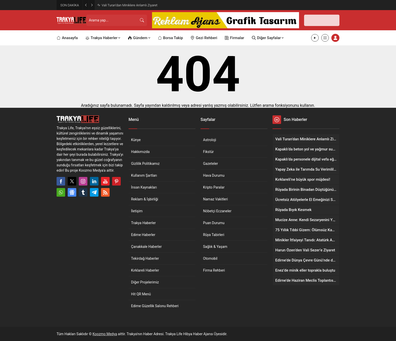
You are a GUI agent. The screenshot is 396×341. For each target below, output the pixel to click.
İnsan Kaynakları (144, 187)
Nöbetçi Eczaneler (217, 211)
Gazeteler (210, 164)
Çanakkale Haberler (146, 247)
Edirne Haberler (143, 235)
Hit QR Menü (141, 294)
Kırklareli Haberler (145, 270)
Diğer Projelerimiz (145, 282)
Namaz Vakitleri (215, 199)
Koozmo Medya (105, 334)
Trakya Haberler (143, 223)
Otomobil (210, 258)
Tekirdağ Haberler (145, 258)
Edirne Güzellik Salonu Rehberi (155, 306)
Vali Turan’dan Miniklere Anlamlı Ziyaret (129, 5)
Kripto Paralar (214, 187)
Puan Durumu (214, 223)
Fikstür (208, 152)
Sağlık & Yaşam (215, 247)
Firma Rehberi (214, 270)
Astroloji (209, 140)
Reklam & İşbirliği (144, 199)
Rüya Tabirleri (213, 235)
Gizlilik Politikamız (145, 164)
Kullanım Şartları (144, 175)
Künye (136, 140)
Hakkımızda (140, 152)
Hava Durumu (214, 175)
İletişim (137, 211)
